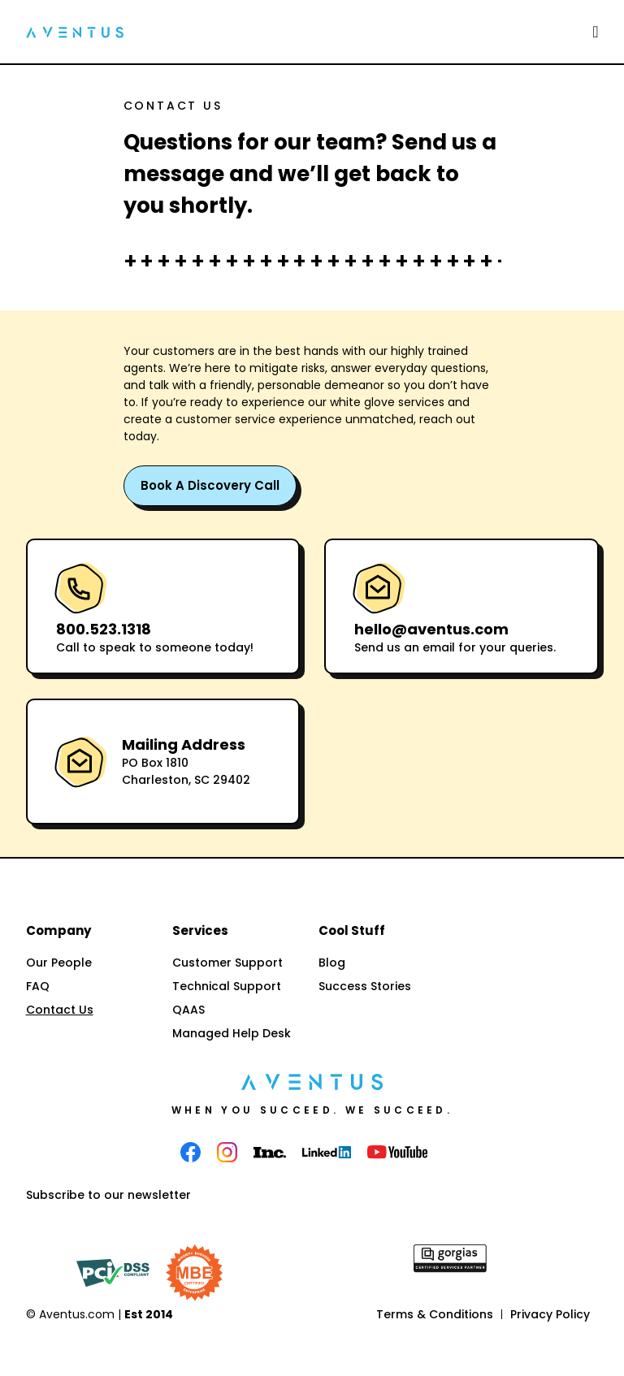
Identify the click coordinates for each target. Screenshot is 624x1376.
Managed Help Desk (231, 1033)
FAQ (38, 986)
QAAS (188, 1010)
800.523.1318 (103, 629)
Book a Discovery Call (210, 485)
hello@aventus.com (431, 629)
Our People (59, 962)
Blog (331, 962)
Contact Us (59, 1010)
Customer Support (227, 962)
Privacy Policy (550, 1314)
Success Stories (364, 986)
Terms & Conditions (434, 1314)
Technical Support (226, 986)
